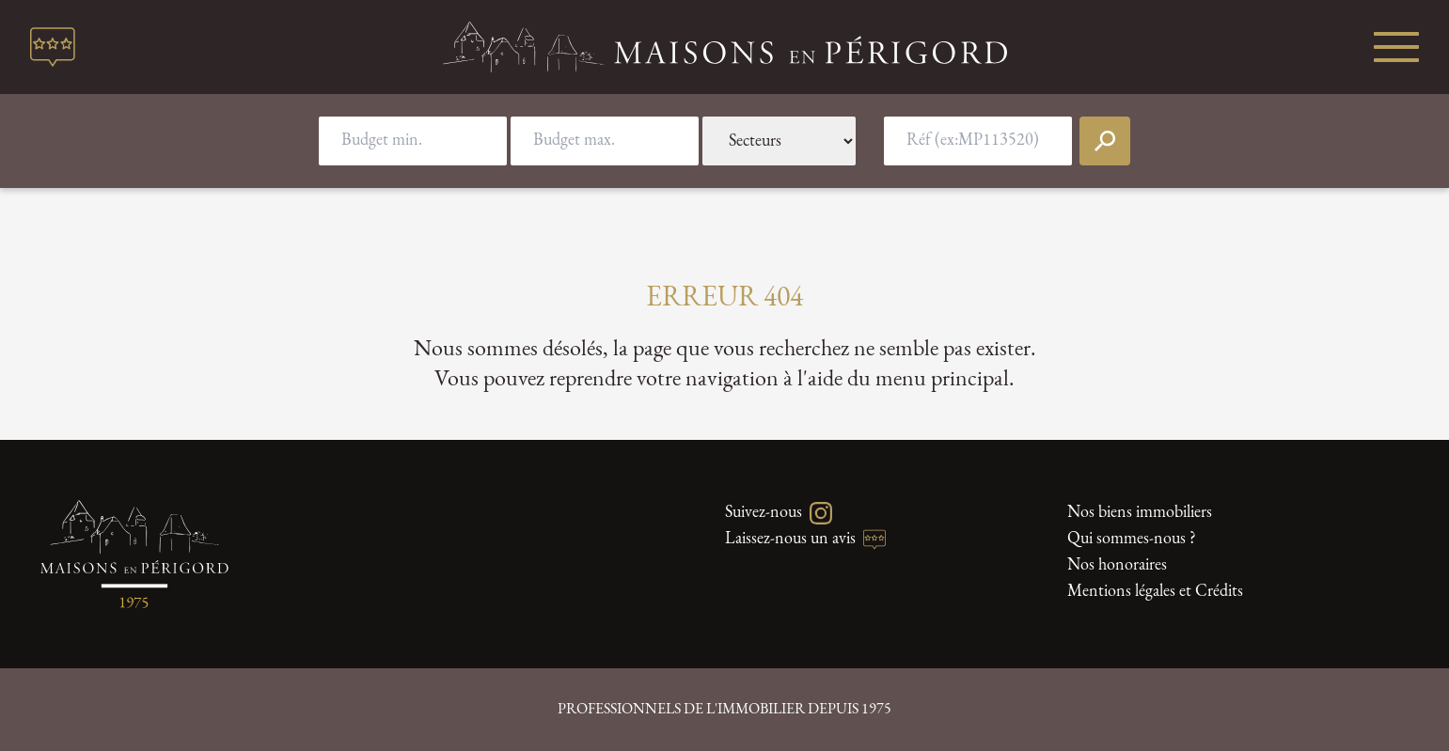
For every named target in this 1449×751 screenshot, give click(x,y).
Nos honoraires (1117, 565)
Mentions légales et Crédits (1155, 592)
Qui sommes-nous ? (1131, 539)
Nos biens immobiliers (1139, 513)
